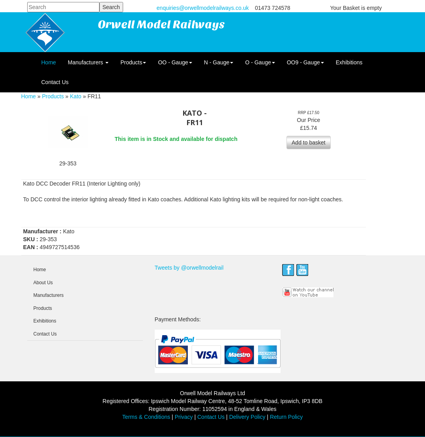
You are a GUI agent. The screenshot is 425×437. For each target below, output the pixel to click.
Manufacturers (88, 62)
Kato (75, 96)
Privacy (184, 417)
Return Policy (286, 417)
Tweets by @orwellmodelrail (189, 267)
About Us (43, 282)
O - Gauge (260, 62)
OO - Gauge (175, 62)
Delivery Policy (247, 417)
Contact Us (55, 82)
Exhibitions (349, 62)
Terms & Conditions (146, 417)
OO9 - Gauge (305, 62)
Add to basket (309, 142)
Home (48, 62)
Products (133, 62)
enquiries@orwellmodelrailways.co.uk (203, 8)
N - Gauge (219, 62)
